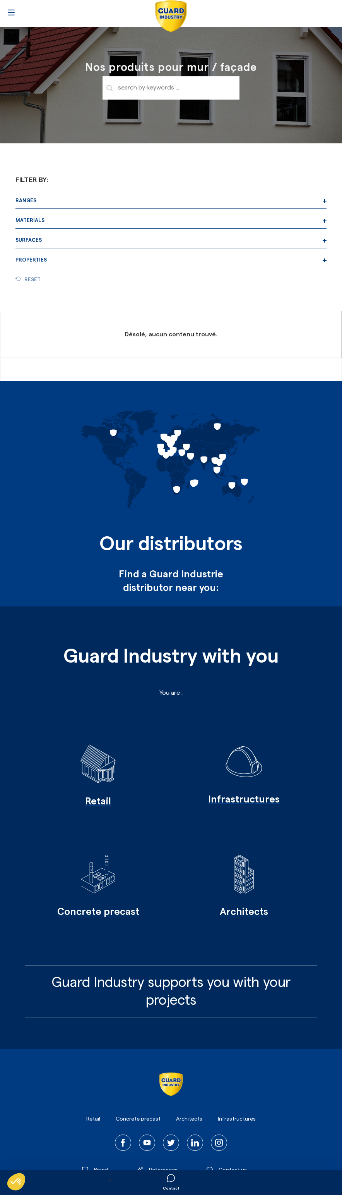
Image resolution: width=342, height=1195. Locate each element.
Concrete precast (138, 1119)
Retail (93, 1119)
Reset (32, 279)
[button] (16, 1182)
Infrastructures (237, 1119)
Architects (189, 1119)
